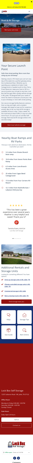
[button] (14, 238)
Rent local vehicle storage (16, 125)
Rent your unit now (11, 30)
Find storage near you (16, 302)
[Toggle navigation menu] (30, 11)
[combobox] (16, 452)
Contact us (16, 425)
